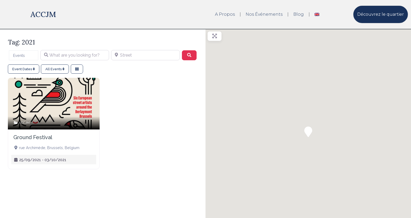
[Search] (189, 55)
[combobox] (23, 55)
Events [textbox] (19, 55)
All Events (54, 69)
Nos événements (264, 14)
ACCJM (43, 14)
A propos (225, 14)
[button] (308, 131)
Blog (298, 14)
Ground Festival (32, 137)
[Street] (145, 55)
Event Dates (23, 69)
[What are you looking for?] (74, 55)
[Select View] (77, 69)
